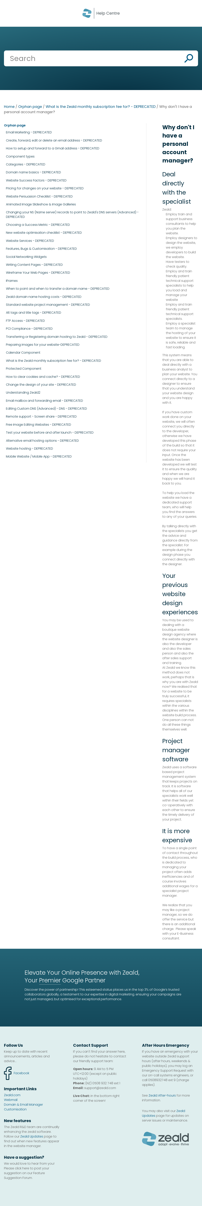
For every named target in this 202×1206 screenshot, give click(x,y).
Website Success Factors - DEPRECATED (36, 180)
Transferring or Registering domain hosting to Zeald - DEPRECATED (56, 337)
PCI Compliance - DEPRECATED (29, 329)
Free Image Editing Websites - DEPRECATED (38, 425)
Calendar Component (23, 352)
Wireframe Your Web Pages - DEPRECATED (38, 273)
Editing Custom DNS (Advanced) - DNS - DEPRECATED (46, 408)
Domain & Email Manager (23, 1104)
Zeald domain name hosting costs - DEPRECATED (43, 297)
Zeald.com (12, 1095)
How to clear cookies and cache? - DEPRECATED (43, 377)
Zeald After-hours (162, 1095)
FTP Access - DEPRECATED (25, 321)
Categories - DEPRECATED (25, 164)
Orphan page (30, 106)
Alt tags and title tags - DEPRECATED (33, 313)
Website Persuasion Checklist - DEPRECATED (39, 196)
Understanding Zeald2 (23, 392)
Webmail (10, 1100)
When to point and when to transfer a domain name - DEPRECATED (57, 289)
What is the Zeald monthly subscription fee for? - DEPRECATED (101, 106)
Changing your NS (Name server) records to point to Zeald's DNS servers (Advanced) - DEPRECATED (72, 214)
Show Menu (8, 13)
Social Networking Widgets (26, 257)
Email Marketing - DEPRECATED (29, 132)
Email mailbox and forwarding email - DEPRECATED (44, 401)
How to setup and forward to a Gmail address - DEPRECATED (52, 148)
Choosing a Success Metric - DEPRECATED (38, 225)
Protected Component (23, 369)
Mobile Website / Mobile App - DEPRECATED (39, 456)
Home (9, 106)
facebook (16, 1073)
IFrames (12, 281)
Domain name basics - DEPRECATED (33, 172)
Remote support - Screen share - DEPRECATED (41, 416)
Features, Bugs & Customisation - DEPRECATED (41, 248)
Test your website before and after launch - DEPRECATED (50, 432)
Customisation (15, 1109)
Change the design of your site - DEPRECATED (41, 385)
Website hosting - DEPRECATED (29, 448)
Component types (20, 156)
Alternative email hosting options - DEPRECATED (42, 441)
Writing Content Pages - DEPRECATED (34, 265)
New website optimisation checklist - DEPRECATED (44, 233)
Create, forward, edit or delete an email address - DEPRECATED (54, 140)
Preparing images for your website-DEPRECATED (42, 345)
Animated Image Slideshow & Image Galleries (41, 204)
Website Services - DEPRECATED (30, 241)
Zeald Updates (31, 1136)
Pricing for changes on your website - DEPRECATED (45, 188)
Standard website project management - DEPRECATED (48, 305)
